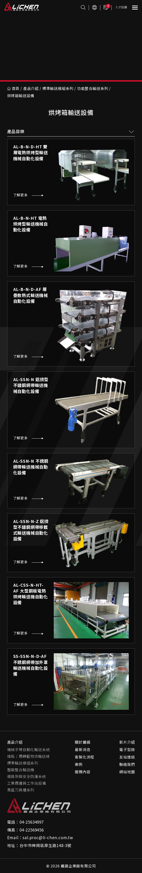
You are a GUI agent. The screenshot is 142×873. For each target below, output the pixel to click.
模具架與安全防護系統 (26, 776)
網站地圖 (127, 771)
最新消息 (82, 749)
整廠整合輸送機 (21, 769)
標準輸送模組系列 (57, 88)
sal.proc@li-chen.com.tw (47, 837)
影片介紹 (127, 742)
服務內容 (82, 771)
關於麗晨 (82, 742)
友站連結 (127, 757)
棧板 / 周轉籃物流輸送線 (28, 756)
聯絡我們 (127, 764)
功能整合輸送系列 (92, 88)
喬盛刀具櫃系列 (21, 790)
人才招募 (121, 7)
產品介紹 (31, 88)
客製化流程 (84, 757)
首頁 (13, 88)
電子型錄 (127, 749)
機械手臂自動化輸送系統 (28, 749)
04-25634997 (31, 822)
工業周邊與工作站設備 (26, 783)
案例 (79, 764)
